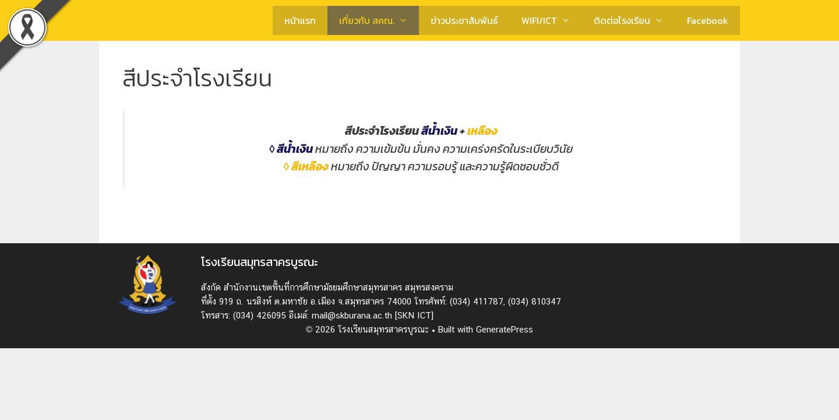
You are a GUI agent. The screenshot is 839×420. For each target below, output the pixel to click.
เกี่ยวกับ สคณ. (379, 20)
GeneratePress (504, 329)
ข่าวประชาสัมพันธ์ (464, 20)
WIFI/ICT (551, 20)
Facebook (707, 20)
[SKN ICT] (414, 315)
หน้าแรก (300, 20)
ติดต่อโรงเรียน (634, 20)
